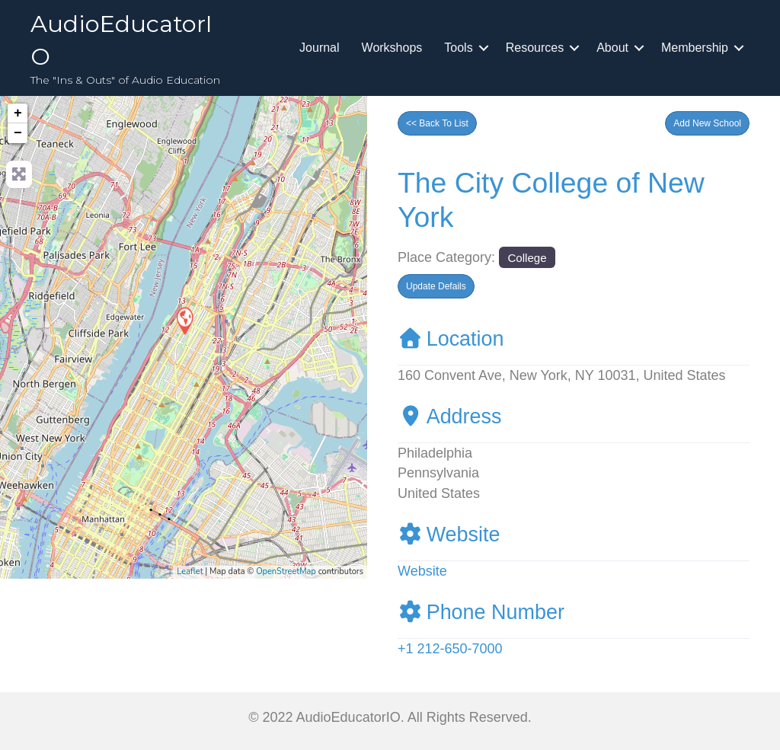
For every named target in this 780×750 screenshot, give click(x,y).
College (526, 257)
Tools (458, 47)
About (612, 47)
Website (449, 534)
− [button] (18, 133)
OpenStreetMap (286, 571)
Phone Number (481, 612)
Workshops (392, 47)
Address (450, 416)
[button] (707, 123)
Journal (319, 47)
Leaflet (190, 571)
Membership (694, 47)
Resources (535, 47)
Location (451, 338)
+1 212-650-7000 (450, 648)
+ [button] (18, 113)
